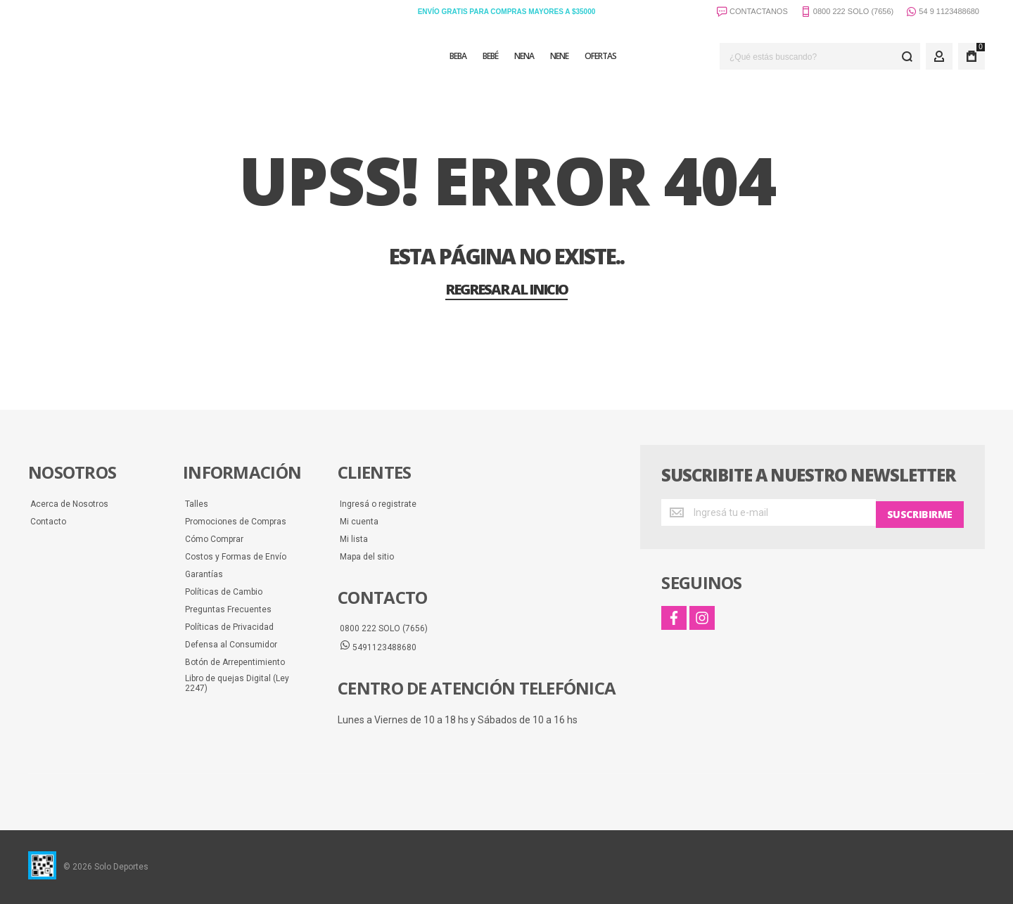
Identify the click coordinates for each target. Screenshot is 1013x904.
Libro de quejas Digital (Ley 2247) (237, 683)
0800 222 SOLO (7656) (384, 628)
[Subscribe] (920, 512)
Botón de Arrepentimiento (235, 662)
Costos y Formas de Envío (235, 557)
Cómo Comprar (214, 539)
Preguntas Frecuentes (228, 609)
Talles (196, 504)
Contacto (48, 522)
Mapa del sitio (367, 557)
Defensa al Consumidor (231, 645)
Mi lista (354, 539)
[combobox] (820, 56)
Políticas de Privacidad (229, 627)
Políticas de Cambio (223, 592)
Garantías (204, 574)
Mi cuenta (359, 522)
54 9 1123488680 (942, 13)
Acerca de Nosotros (69, 504)
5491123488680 (378, 646)
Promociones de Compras (235, 522)
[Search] (906, 56)
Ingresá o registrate (378, 504)
